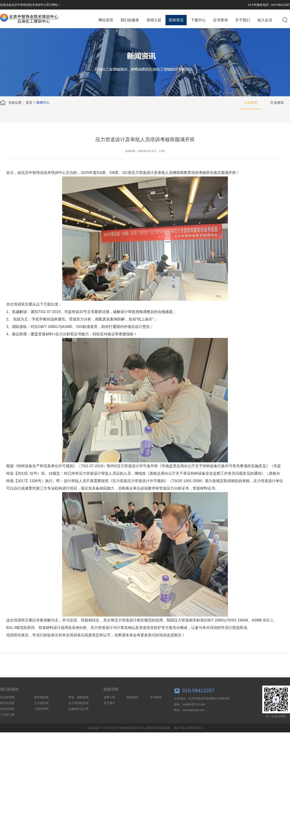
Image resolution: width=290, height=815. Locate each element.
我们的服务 (130, 20)
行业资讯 (277, 102)
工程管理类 (41, 716)
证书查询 (220, 20)
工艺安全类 (41, 710)
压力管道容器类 (78, 710)
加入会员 (264, 20)
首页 (29, 102)
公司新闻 (250, 102)
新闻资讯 (176, 20)
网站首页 (105, 20)
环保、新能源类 (78, 704)
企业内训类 (7, 716)
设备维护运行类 (78, 716)
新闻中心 (43, 102)
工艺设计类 (7, 722)
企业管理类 (7, 704)
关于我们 (242, 20)
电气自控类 (7, 710)
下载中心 (198, 20)
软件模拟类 (41, 704)
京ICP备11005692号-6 (188, 735)
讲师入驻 (153, 20)
